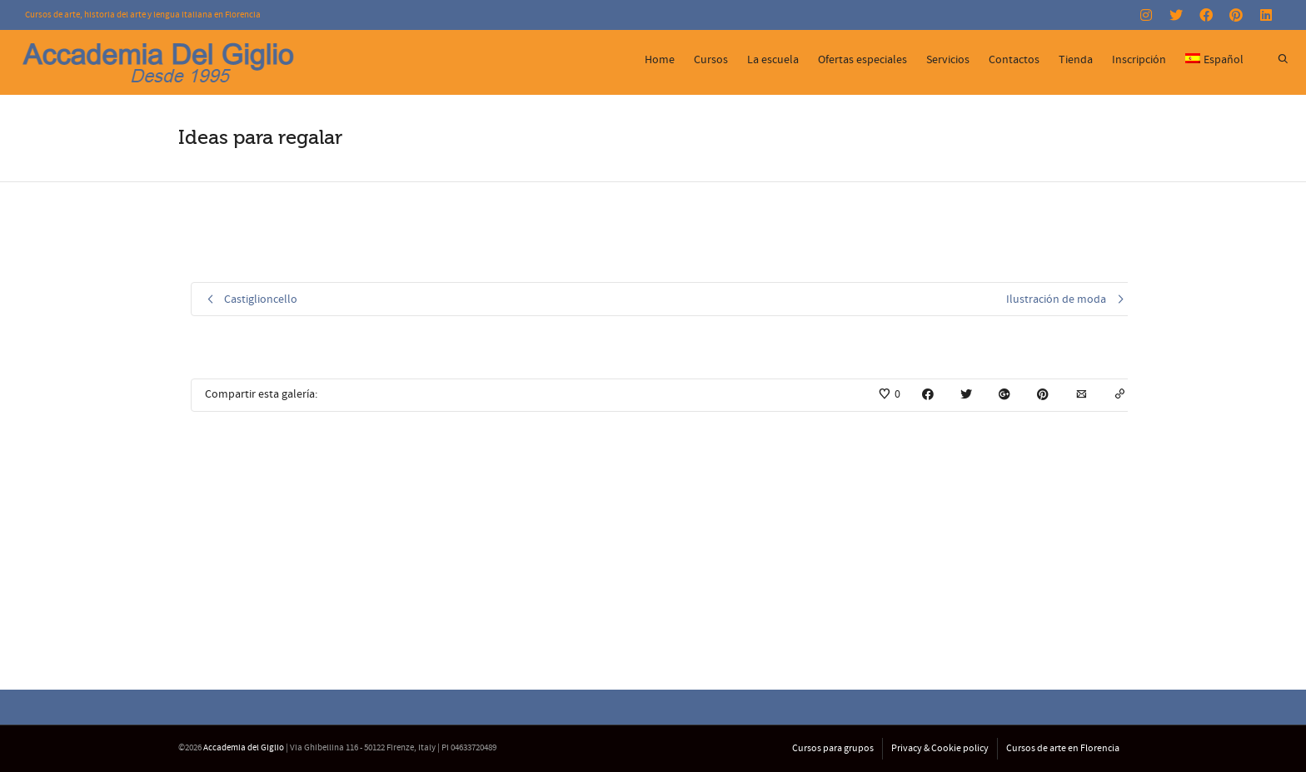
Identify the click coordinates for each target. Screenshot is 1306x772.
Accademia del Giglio (243, 748)
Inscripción (1139, 59)
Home (660, 59)
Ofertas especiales (862, 59)
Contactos (1014, 59)
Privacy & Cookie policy (940, 748)
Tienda (1076, 59)
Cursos (711, 59)
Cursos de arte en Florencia (1062, 748)
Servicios (948, 59)
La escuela (773, 59)
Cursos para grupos (833, 748)
